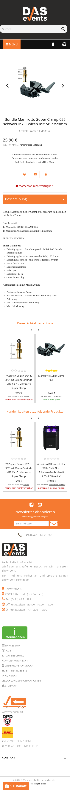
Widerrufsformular (18, 665)
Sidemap (10, 685)
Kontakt (10, 675)
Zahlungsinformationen (23, 680)
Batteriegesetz (16, 670)
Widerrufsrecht (16, 660)
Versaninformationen (18, 741)
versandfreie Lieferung (31, 145)
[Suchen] (29, 29)
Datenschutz (14, 655)
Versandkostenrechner (21, 746)
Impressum (12, 645)
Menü (12, 44)
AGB (8, 650)
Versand (26, 396)
